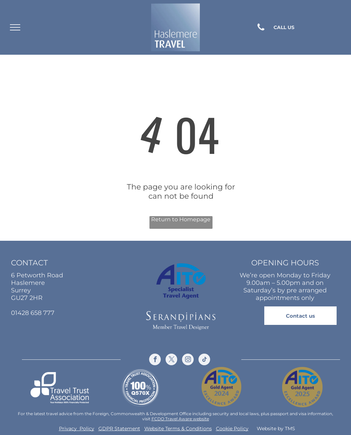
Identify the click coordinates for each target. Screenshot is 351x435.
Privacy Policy (76, 428)
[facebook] (155, 360)
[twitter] (171, 360)
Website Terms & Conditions (178, 428)
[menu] (15, 27)
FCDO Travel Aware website (180, 418)
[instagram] (188, 360)
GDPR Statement (119, 428)
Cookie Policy (232, 428)
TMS (290, 428)
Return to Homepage (180, 219)
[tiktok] (204, 360)
